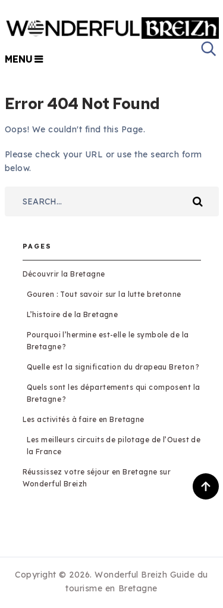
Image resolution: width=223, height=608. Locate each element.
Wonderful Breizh (131, 574)
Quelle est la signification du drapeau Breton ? (113, 366)
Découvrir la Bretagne (64, 273)
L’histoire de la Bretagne (72, 314)
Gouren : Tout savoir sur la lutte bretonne (104, 294)
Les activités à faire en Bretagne (84, 419)
